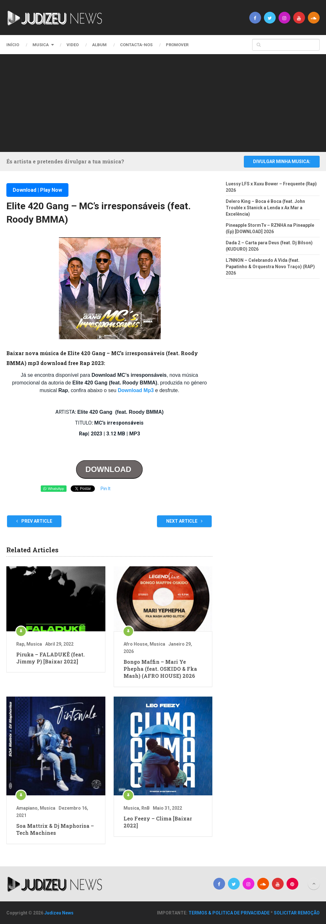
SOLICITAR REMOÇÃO (297, 912)
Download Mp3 (136, 390)
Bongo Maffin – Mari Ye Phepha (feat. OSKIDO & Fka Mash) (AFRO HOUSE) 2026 (160, 668)
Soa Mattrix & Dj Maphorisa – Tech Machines (55, 829)
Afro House (135, 644)
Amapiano (27, 808)
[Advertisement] (168, 102)
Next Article (184, 521)
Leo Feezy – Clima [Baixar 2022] (158, 822)
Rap (20, 644)
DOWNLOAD (109, 469)
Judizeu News (59, 912)
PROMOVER (177, 44)
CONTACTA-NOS (136, 44)
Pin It (105, 488)
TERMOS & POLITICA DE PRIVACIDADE (229, 912)
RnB (145, 808)
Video (73, 44)
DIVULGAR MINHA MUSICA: (281, 161)
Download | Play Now (37, 190)
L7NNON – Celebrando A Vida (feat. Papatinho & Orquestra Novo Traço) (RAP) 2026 (270, 267)
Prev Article (34, 521)
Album (99, 44)
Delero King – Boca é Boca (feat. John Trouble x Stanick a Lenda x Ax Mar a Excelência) (265, 208)
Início (12, 44)
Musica (40, 44)
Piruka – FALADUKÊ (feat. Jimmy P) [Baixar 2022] (50, 658)
